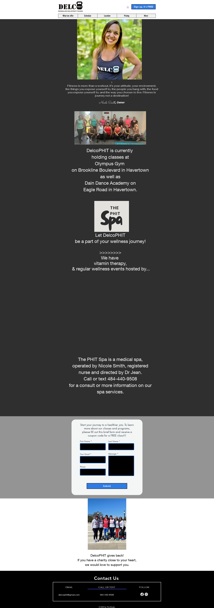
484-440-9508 (107, 594)
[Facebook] (142, 594)
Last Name (113, 441)
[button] (128, 6)
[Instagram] (146, 594)
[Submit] (107, 486)
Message (112, 454)
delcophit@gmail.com (69, 594)
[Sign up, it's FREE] (143, 6)
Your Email (85, 454)
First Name (85, 441)
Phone (82, 467)
